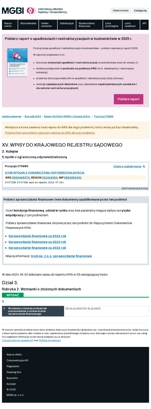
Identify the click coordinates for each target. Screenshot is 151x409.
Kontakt (11, 384)
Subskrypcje (67, 23)
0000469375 (21, 177)
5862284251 (73, 177)
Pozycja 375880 (103, 116)
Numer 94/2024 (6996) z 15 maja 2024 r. (67, 116)
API (144, 23)
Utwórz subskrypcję (127, 166)
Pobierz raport (128, 99)
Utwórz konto (121, 10)
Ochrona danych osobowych (17, 340)
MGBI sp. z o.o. (15, 395)
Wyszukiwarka (28, 23)
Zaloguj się (140, 10)
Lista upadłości (130, 25)
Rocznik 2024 (33, 116)
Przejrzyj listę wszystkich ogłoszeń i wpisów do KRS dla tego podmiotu (50, 132)
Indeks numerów (46, 25)
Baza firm (12, 378)
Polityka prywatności (50, 340)
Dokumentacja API (18, 360)
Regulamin (13, 366)
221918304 (50, 177)
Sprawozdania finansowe (87, 25)
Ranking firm (14, 372)
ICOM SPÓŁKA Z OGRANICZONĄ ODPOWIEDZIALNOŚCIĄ (44, 172)
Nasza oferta (8, 25)
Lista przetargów (111, 25)
